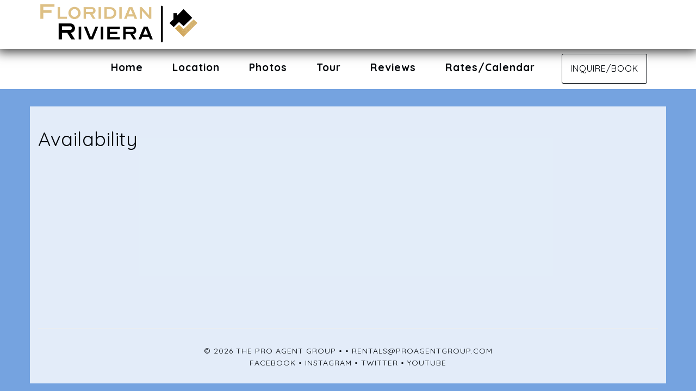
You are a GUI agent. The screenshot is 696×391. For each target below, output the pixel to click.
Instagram (328, 363)
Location (196, 67)
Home (127, 67)
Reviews (393, 67)
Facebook (273, 363)
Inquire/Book (604, 68)
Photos (268, 67)
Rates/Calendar (490, 67)
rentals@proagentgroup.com (422, 351)
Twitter (379, 363)
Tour (328, 67)
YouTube (426, 363)
